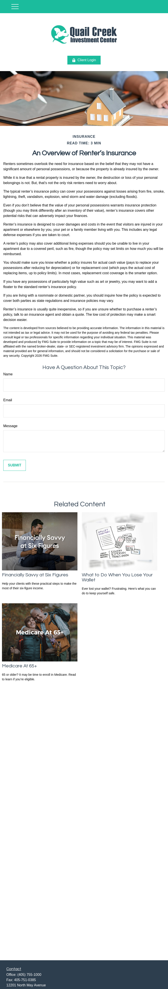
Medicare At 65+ (19, 665)
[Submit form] (14, 465)
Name (8, 374)
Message (10, 426)
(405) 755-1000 (29, 974)
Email (7, 400)
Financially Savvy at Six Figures (35, 574)
